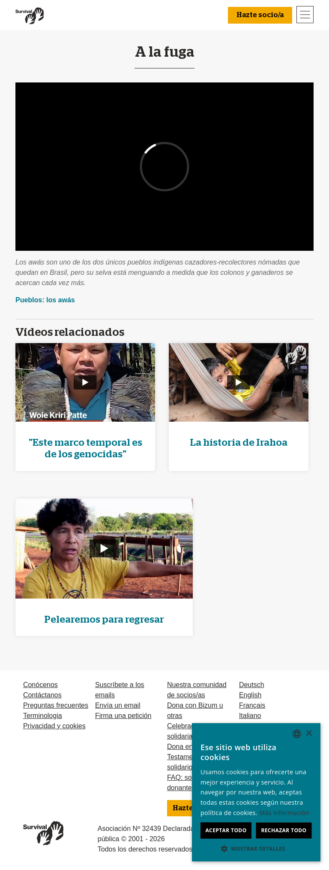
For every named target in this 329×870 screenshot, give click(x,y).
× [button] (308, 733)
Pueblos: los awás (45, 300)
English (250, 695)
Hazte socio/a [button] (260, 15)
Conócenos (40, 684)
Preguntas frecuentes (55, 705)
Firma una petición (123, 715)
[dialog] (256, 792)
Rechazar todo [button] (283, 830)
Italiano (250, 715)
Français (252, 705)
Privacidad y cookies (54, 726)
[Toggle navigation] (305, 14)
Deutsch (251, 684)
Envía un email (118, 705)
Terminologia (42, 715)
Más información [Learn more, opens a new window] (284, 813)
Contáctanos (42, 695)
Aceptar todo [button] (225, 830)
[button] (256, 848)
